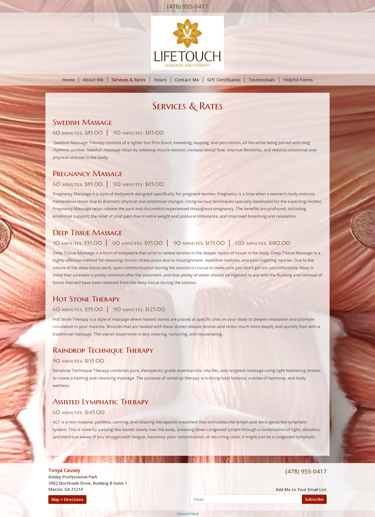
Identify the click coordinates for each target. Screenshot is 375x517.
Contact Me (189, 80)
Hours (162, 80)
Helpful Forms (298, 80)
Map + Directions (67, 499)
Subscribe (314, 499)
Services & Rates (131, 80)
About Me (95, 80)
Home (70, 80)
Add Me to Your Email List (301, 489)
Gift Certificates (226, 80)
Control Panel (187, 513)
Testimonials (263, 80)
